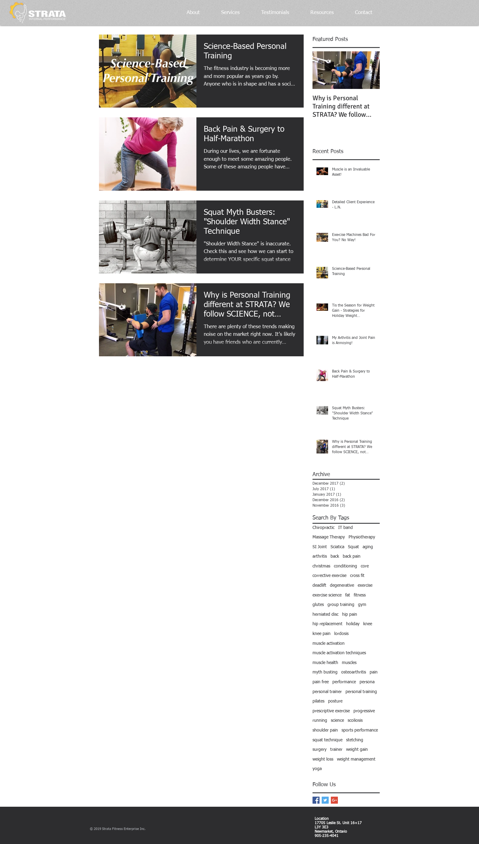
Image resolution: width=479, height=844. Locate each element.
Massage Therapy (329, 537)
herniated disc (325, 614)
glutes (318, 605)
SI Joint (320, 547)
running (320, 720)
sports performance (360, 730)
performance (344, 682)
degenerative (342, 585)
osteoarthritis (353, 672)
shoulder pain (325, 730)
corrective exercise (329, 576)
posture (335, 701)
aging (368, 547)
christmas (321, 566)
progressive (364, 711)
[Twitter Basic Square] (325, 800)
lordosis (341, 634)
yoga (317, 769)
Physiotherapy (362, 537)
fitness (360, 595)
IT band (345, 528)
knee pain (322, 634)
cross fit (357, 576)
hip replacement (327, 624)
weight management (356, 759)
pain (374, 672)
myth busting (325, 672)
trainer (336, 749)
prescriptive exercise (331, 711)
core (365, 566)
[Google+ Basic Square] (334, 800)
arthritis (320, 556)
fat (347, 595)
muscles (349, 663)
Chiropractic (324, 528)
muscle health (325, 663)
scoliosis (355, 720)
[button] (187, 13)
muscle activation (329, 643)
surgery (320, 749)
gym (362, 605)
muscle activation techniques (339, 653)
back (335, 556)
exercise (365, 585)
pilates (318, 701)
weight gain (357, 749)
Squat (353, 547)
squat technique (327, 740)
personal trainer (327, 692)
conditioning (345, 566)
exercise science (327, 595)
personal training (361, 692)
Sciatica (337, 547)
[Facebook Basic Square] (316, 800)
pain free (321, 682)
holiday (353, 624)
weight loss (323, 759)
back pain (351, 556)
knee (367, 624)
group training (340, 605)
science (337, 720)
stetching (354, 740)
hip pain (349, 614)
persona (367, 682)
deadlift (319, 585)
